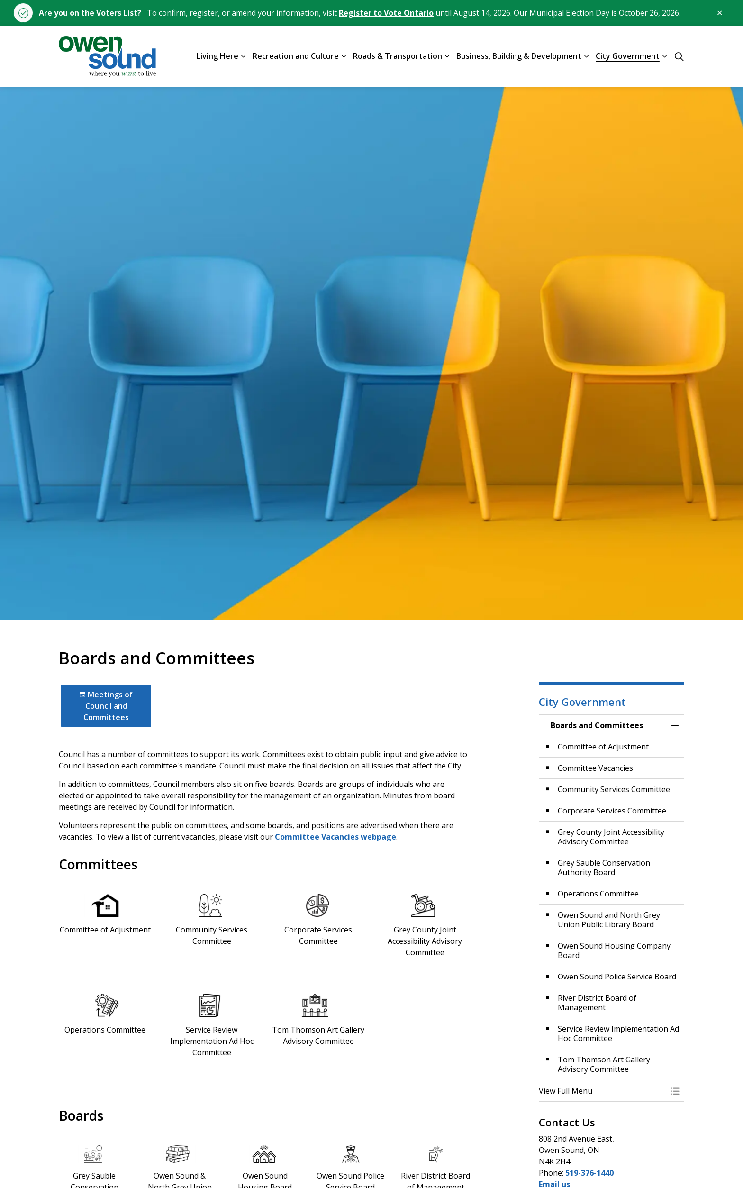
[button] (602, 1090)
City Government (628, 56)
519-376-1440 (589, 1173)
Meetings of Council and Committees (106, 706)
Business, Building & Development (518, 56)
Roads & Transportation (397, 56)
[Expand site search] (679, 56)
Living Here (217, 56)
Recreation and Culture (296, 56)
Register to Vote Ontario (386, 13)
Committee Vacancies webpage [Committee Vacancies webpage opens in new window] (335, 837)
